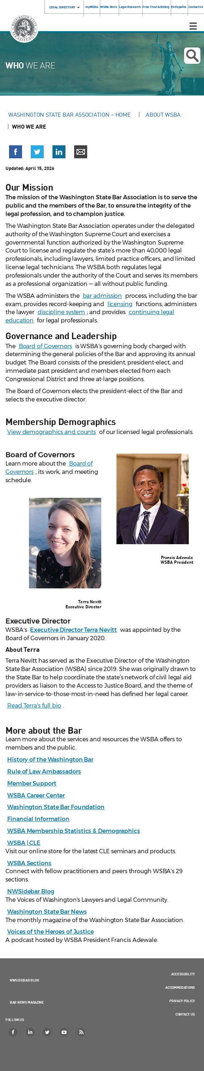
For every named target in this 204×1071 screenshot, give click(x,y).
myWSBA (91, 7)
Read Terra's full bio (34, 705)
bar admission (102, 295)
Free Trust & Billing (156, 7)
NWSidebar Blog (24, 980)
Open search (192, 55)
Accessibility (183, 974)
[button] (15, 152)
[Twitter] (47, 1032)
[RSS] (81, 1032)
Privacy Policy (182, 1001)
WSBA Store (108, 7)
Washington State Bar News (47, 911)
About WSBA (163, 114)
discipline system (61, 312)
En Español (178, 7)
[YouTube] (64, 1032)
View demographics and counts (51, 432)
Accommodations (180, 987)
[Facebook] (13, 1032)
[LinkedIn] (30, 1032)
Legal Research (130, 7)
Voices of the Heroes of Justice (50, 931)
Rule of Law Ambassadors (44, 771)
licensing (119, 304)
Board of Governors (45, 346)
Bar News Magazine (27, 1002)
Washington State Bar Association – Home (70, 114)
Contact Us (195, 7)
